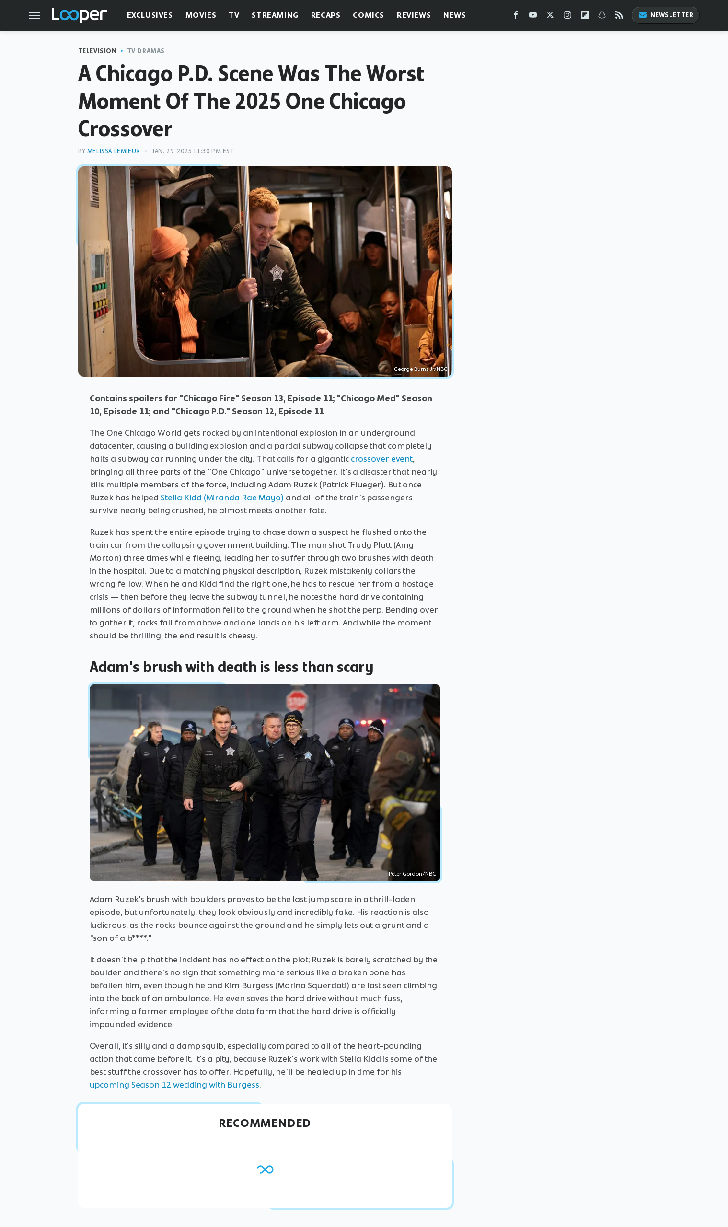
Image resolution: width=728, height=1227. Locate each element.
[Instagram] (567, 17)
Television (97, 51)
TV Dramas (146, 51)
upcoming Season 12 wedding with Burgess (174, 1084)
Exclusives (150, 15)
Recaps (326, 15)
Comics (368, 15)
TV (234, 15)
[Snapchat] (602, 17)
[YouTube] (533, 17)
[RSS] (619, 17)
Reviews (414, 15)
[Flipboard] (584, 17)
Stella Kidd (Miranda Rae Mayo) (222, 497)
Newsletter (665, 15)
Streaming (275, 15)
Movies (201, 15)
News (454, 15)
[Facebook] (515, 17)
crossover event (382, 458)
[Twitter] (550, 17)
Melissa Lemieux (113, 151)
